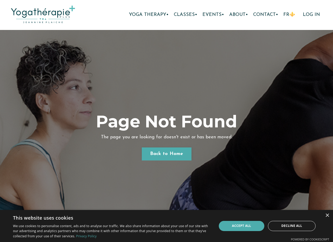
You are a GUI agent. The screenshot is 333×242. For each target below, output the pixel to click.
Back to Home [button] (166, 153)
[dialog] (166, 226)
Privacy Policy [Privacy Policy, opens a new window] (86, 236)
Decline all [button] (291, 226)
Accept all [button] (241, 226)
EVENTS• (213, 14)
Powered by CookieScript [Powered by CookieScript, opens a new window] (310, 239)
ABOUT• (238, 14)
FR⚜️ (289, 14)
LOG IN (311, 14)
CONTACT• (265, 14)
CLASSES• (185, 14)
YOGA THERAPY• (149, 14)
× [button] (327, 216)
